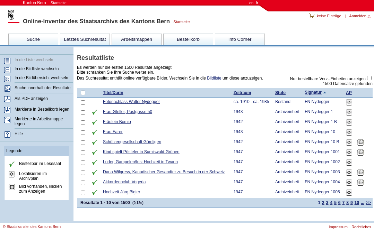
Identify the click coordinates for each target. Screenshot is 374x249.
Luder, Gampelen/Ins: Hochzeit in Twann (140, 161)
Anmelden (357, 16)
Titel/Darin (113, 92)
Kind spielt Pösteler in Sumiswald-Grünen (141, 151)
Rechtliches (361, 227)
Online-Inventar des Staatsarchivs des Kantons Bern (96, 21)
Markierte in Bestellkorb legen (42, 109)
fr (257, 3)
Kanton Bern (45, 2)
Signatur (313, 92)
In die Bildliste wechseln (37, 68)
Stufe (280, 92)
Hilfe (19, 133)
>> (368, 202)
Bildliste (214, 78)
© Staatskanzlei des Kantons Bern (32, 226)
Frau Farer (113, 131)
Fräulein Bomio (117, 121)
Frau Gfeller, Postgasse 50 (127, 111)
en (251, 3)
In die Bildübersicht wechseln (41, 77)
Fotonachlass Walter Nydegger (131, 101)
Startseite (180, 22)
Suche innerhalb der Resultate (42, 87)
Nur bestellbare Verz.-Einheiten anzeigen (328, 78)
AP (349, 92)
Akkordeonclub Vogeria (124, 181)
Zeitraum (242, 92)
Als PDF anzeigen (31, 98)
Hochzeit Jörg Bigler (121, 192)
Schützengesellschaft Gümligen (132, 141)
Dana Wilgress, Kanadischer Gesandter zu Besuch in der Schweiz (164, 171)
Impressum (338, 227)
